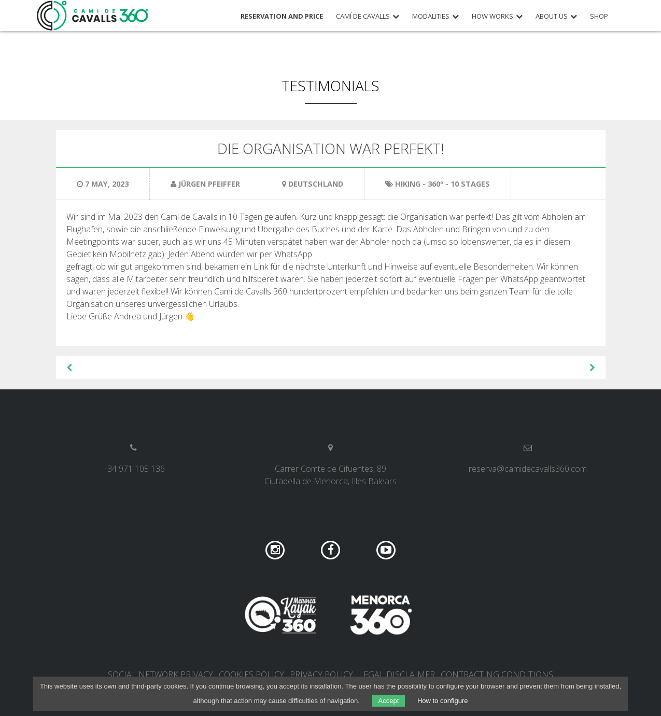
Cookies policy (251, 674)
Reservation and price (282, 16)
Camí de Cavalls (363, 16)
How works (492, 16)
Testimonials (330, 85)
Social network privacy (160, 674)
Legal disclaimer (397, 674)
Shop (599, 16)
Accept (388, 701)
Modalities (430, 16)
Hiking (407, 184)
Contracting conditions (497, 674)
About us (552, 16)
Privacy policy (321, 674)
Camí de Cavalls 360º (92, 15)
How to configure (442, 701)
